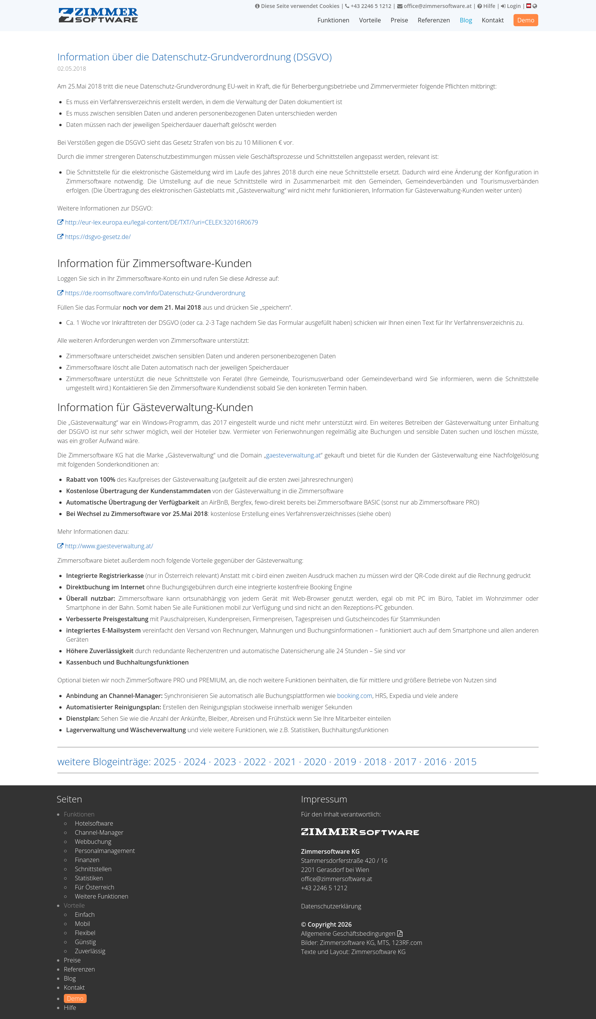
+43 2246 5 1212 (368, 5)
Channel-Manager (99, 832)
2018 (375, 761)
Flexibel (85, 933)
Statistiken (89, 878)
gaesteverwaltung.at (293, 455)
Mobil (82, 923)
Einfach (85, 914)
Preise (399, 20)
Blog (466, 20)
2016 (435, 761)
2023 (225, 761)
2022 (255, 761)
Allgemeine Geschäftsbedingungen (352, 933)
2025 (165, 761)
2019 (345, 761)
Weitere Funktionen (101, 896)
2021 (285, 761)
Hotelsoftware (94, 823)
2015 (465, 761)
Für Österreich (94, 887)
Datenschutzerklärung (331, 906)
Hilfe (486, 5)
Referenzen (434, 20)
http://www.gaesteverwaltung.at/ (105, 546)
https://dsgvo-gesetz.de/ (94, 237)
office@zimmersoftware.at (434, 5)
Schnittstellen (93, 869)
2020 (315, 761)
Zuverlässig (90, 951)
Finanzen (87, 860)
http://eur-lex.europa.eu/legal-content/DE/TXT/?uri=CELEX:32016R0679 (157, 222)
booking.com (354, 695)
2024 (195, 761)
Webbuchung (93, 841)
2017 (405, 761)
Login (511, 5)
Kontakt (493, 20)
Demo (525, 20)
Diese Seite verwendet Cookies (297, 5)
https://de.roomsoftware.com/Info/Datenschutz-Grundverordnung (151, 293)
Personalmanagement (105, 851)
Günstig (85, 942)
